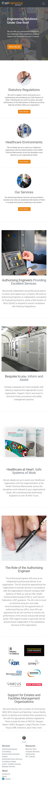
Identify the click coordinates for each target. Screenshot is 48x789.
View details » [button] (24, 112)
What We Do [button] (14, 47)
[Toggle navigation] (43, 4)
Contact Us (6, 774)
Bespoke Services (8, 767)
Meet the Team (31, 749)
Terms (4, 776)
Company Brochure (33, 752)
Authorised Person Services (12, 759)
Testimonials (30, 754)
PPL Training (30, 757)
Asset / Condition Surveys (11, 764)
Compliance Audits (9, 762)
